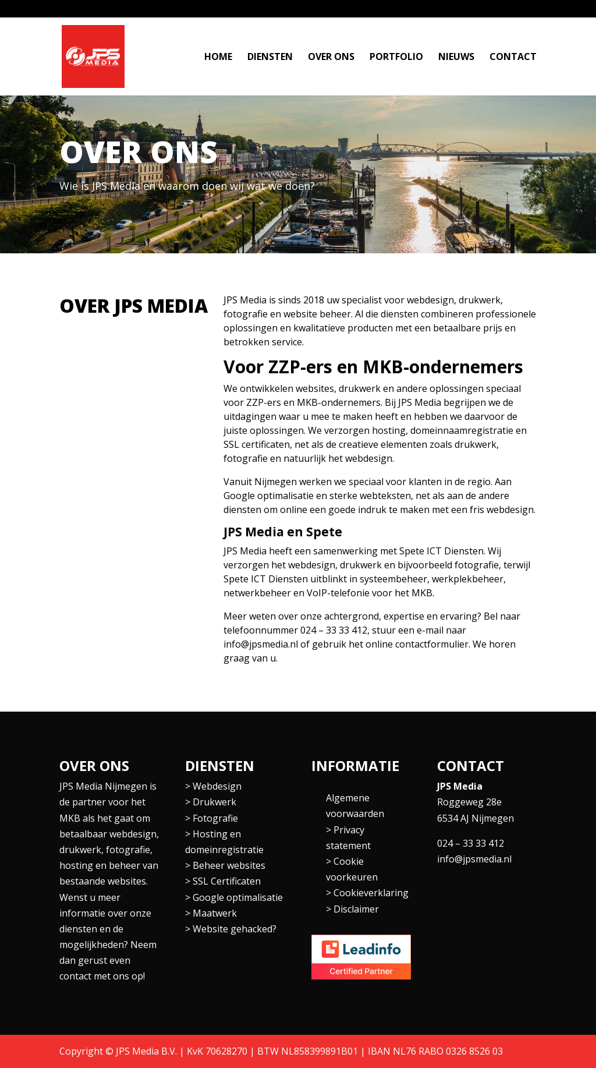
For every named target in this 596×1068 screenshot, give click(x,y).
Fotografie (215, 818)
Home (218, 57)
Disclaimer (356, 909)
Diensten (270, 57)
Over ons (331, 57)
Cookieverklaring (371, 892)
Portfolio (396, 57)
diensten (242, 509)
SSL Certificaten (227, 881)
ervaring (458, 616)
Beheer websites (229, 865)
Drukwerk (214, 801)
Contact (513, 57)
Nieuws (456, 57)
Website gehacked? (234, 928)
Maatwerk (215, 913)
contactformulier (432, 644)
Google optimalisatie (238, 897)
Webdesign (217, 786)
